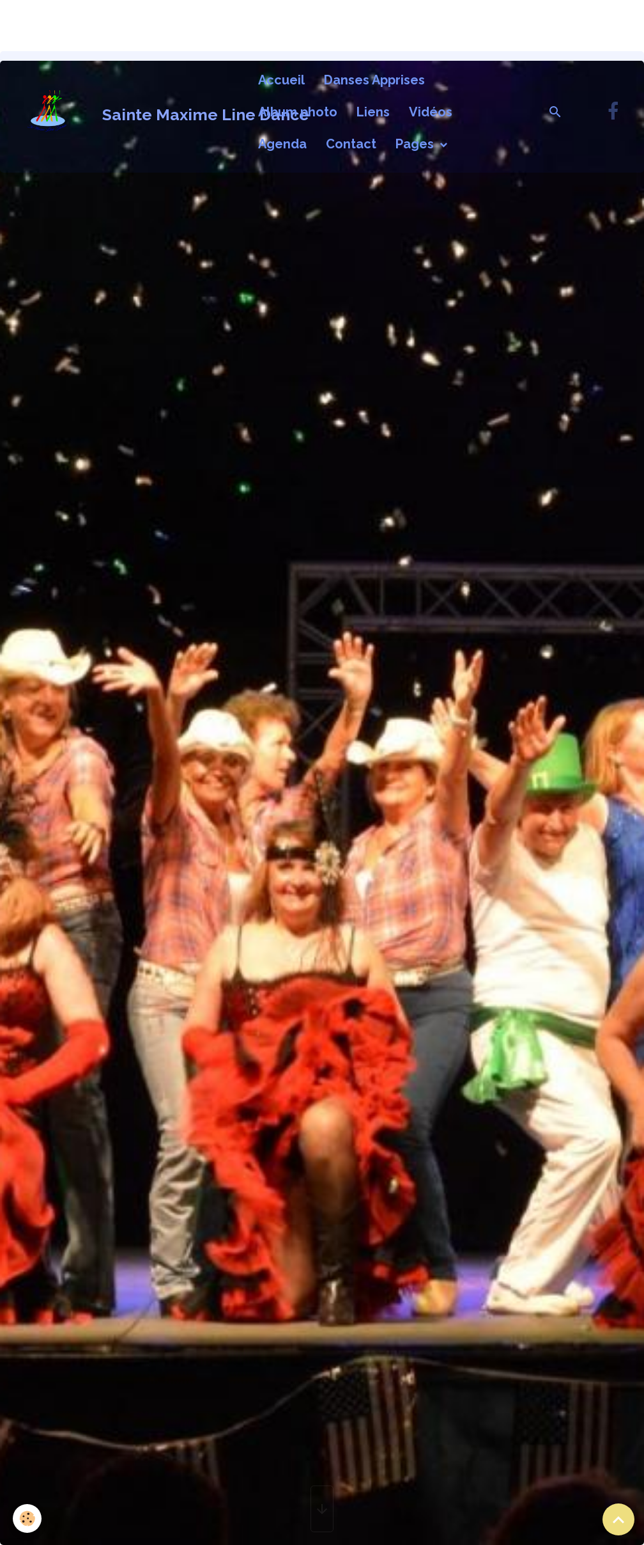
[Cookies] (27, 1518)
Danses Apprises (374, 80)
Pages (416, 144)
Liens (373, 112)
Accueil (281, 80)
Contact (351, 144)
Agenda (282, 144)
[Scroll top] (618, 1519)
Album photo (297, 112)
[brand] (126, 111)
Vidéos (430, 112)
